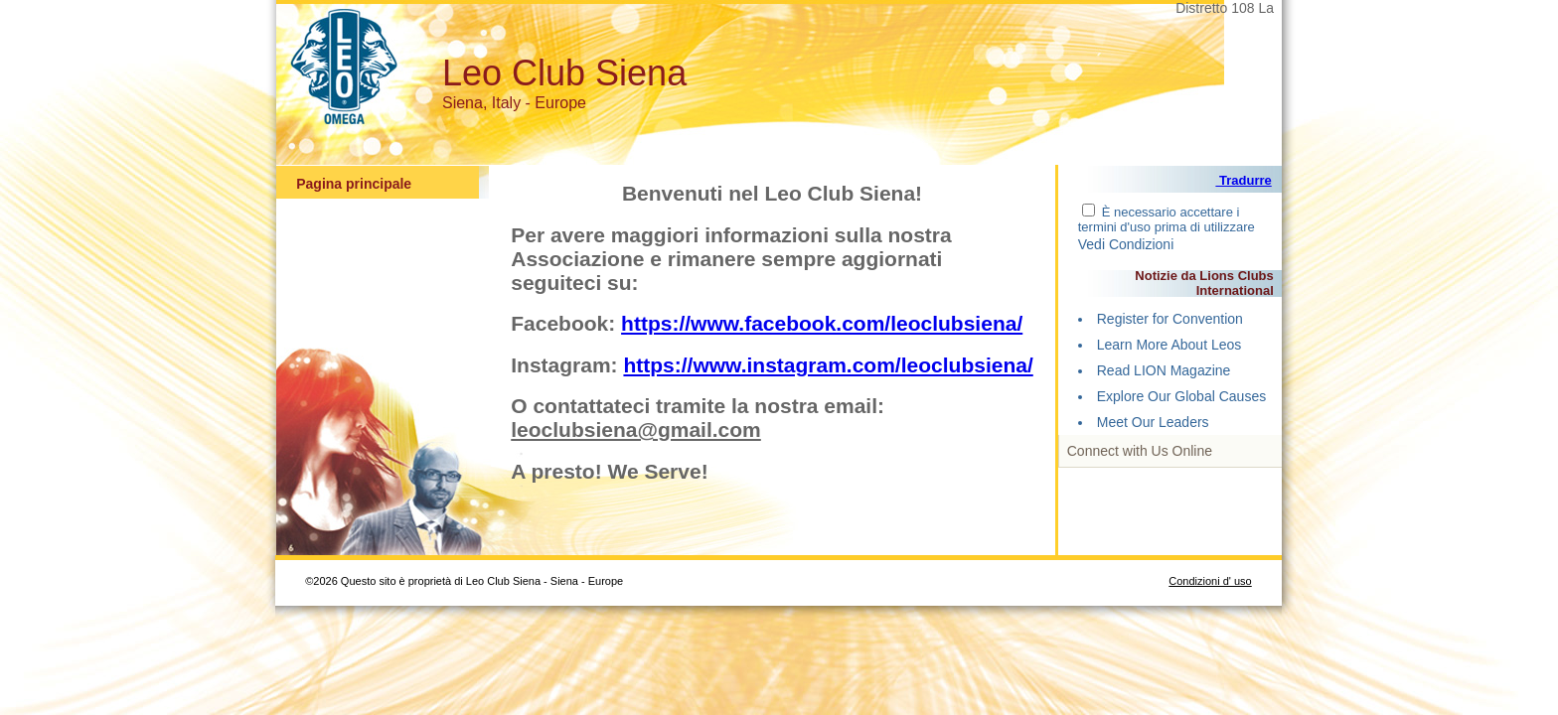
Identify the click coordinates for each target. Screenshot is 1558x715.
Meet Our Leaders (1153, 422)
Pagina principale (353, 184)
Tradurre (1243, 180)
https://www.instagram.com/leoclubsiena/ (827, 365)
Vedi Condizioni (1126, 244)
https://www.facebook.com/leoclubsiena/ (821, 323)
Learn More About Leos (1169, 345)
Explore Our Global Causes (1181, 396)
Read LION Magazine (1164, 370)
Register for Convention (1170, 319)
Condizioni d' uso (1209, 581)
